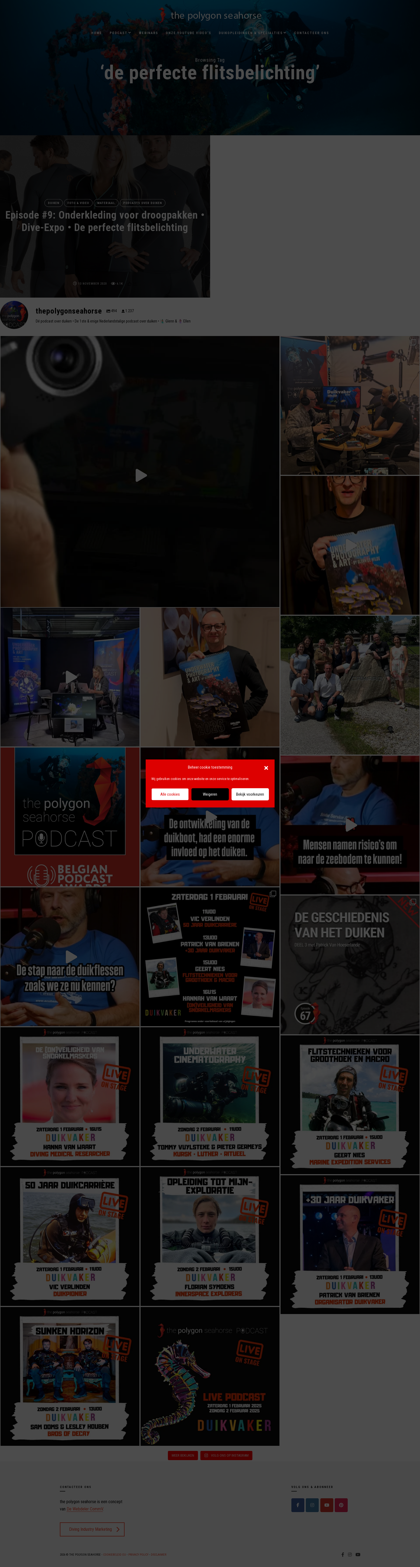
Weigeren (210, 794)
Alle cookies (170, 794)
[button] (266, 767)
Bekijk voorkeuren (250, 794)
